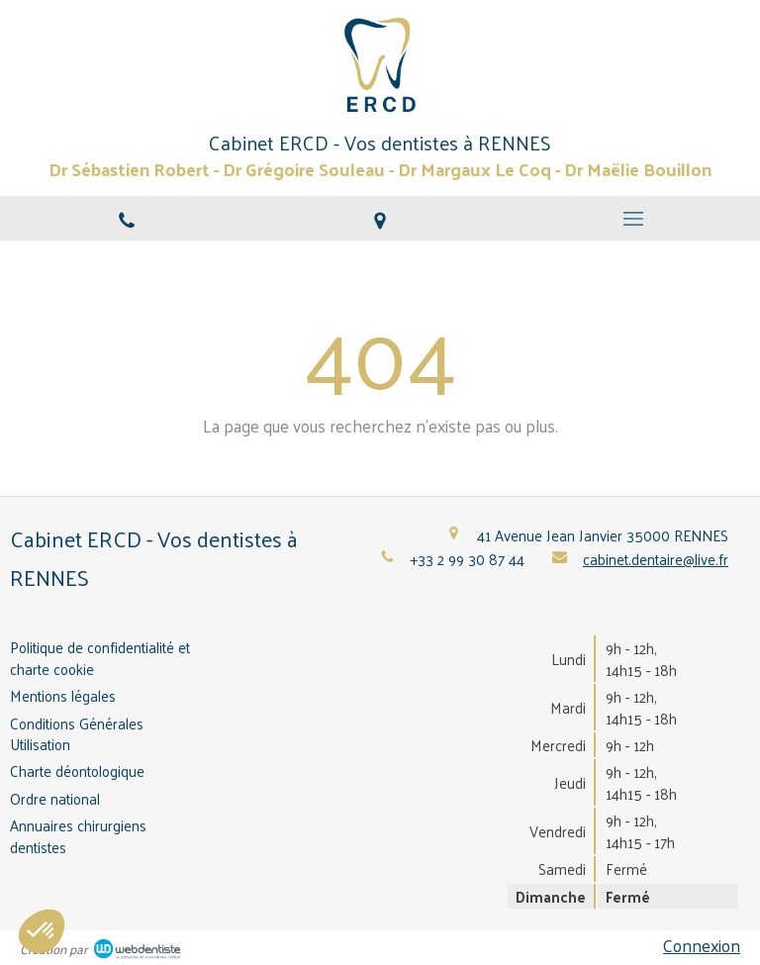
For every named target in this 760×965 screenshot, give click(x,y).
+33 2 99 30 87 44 (467, 558)
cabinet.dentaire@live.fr (655, 558)
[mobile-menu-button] (633, 219)
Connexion (701, 945)
